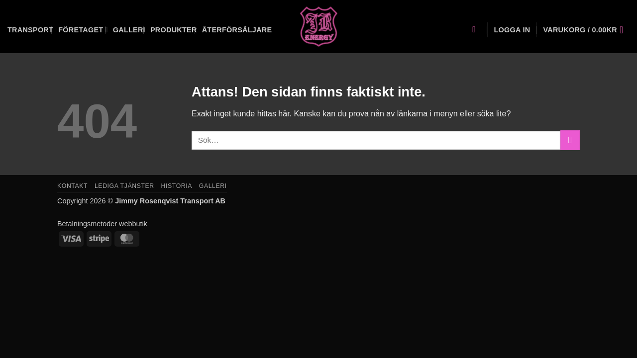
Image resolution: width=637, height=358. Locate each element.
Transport (30, 30)
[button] (512, 30)
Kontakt (72, 185)
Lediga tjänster (124, 185)
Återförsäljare (237, 30)
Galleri (129, 30)
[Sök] (476, 30)
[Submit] (570, 140)
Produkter (173, 30)
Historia (176, 185)
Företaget (83, 29)
